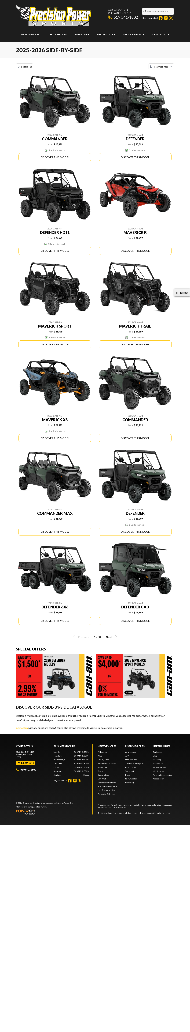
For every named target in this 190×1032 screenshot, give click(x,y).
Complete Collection (106, 794)
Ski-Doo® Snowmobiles (108, 786)
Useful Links (161, 746)
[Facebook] (161, 18)
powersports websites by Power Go (58, 803)
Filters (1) (24, 67)
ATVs (100, 756)
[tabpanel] (71, 763)
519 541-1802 (123, 17)
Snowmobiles (103, 775)
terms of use (165, 813)
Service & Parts (133, 34)
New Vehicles (30, 34)
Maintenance (158, 771)
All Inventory (103, 752)
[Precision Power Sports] (53, 15)
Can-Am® (102, 779)
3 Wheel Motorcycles (107, 763)
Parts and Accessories (162, 775)
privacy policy (150, 813)
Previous (80, 637)
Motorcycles (130, 767)
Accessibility (158, 779)
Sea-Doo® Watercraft (107, 782)
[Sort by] (161, 66)
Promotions (106, 34)
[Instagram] (166, 18)
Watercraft (102, 767)
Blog (155, 756)
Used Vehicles (57, 34)
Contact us (22, 727)
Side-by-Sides (103, 759)
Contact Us (160, 34)
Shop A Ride (34, 807)
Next (112, 637)
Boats (100, 771)
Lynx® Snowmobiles (106, 790)
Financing (82, 34)
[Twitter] (171, 18)
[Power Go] (44, 811)
